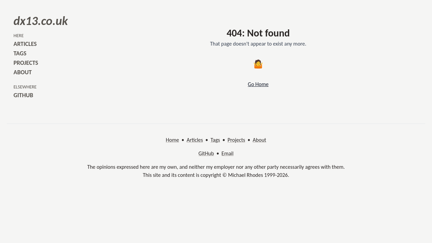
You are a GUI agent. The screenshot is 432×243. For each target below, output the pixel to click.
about (23, 72)
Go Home (258, 84)
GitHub (206, 153)
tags (20, 53)
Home (172, 140)
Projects (236, 140)
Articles (195, 140)
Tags (215, 140)
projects (26, 62)
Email (227, 153)
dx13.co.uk (41, 21)
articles (25, 44)
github (23, 95)
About (259, 140)
